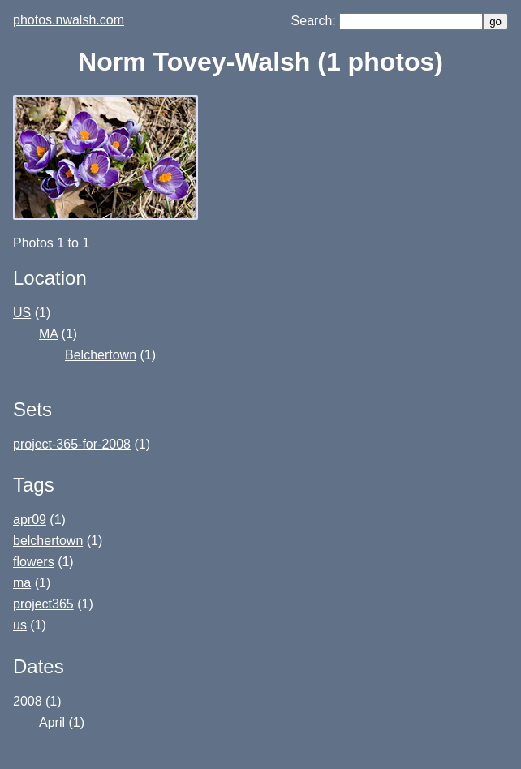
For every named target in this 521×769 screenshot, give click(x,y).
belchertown (48, 541)
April (52, 722)
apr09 (29, 519)
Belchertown (100, 355)
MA (48, 334)
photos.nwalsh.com (68, 20)
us (20, 625)
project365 (43, 604)
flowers (33, 562)
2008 (27, 701)
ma (22, 583)
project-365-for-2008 (72, 444)
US (22, 313)
